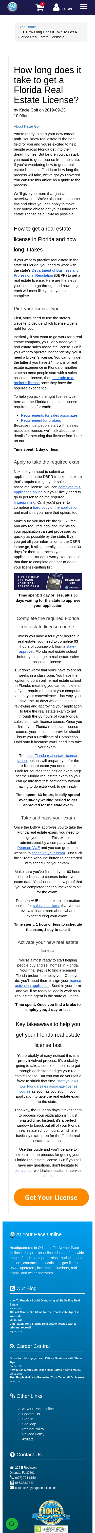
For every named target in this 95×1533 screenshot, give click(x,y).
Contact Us (28, 1414)
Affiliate (25, 1439)
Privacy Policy (33, 1434)
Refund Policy (33, 1429)
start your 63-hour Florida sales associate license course (48, 1086)
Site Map (26, 1424)
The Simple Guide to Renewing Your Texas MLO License (47, 1377)
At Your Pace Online (35, 1409)
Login (62, 8)
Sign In (25, 1419)
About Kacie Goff (27, 126)
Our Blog (23, 1288)
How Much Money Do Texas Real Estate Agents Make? (46, 1369)
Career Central (30, 1346)
